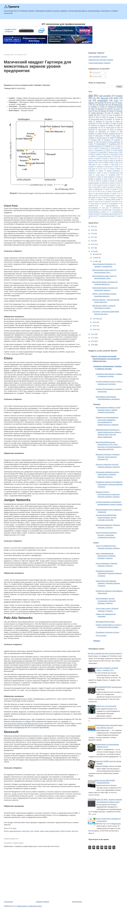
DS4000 (101, 103)
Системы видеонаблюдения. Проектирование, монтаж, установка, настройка (106, 517)
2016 (93, 241)
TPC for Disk (98, 185)
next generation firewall (107, 195)
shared (93, 199)
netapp (116, 101)
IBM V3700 (114, 164)
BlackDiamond (99, 150)
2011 (93, 338)
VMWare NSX (99, 189)
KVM (116, 166)
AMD (96, 148)
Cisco (31, 831)
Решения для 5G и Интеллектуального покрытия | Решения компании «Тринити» (108, 494)
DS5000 (119, 107)
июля (95, 322)
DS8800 (98, 154)
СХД (109, 105)
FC (119, 158)
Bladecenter (118, 105)
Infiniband (99, 166)
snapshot (100, 199)
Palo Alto (68, 831)
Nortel (90, 135)
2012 (93, 334)
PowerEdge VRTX (114, 174)
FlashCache (102, 131)
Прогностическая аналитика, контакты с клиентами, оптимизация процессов (106, 535)
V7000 (102, 107)
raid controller (105, 96)
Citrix (118, 127)
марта (95, 329)
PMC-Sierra (99, 135)
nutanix (118, 195)
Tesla (105, 185)
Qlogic (118, 121)
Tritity (118, 185)
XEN (98, 191)
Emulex (90, 158)
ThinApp (112, 185)
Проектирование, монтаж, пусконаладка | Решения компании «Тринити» (106, 601)
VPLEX (107, 189)
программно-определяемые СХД (111, 214)
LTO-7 (105, 168)
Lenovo (112, 168)
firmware (119, 111)
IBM (90, 95)
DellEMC (93, 156)
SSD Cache (116, 135)
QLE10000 (91, 177)
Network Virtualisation (113, 170)
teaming (104, 142)
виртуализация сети (94, 209)
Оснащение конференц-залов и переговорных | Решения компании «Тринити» (107, 474)
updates (110, 125)
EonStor (105, 158)
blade (114, 123)
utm (121, 201)
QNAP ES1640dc (109, 177)
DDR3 (92, 154)
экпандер (120, 216)
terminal (107, 201)
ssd (89, 100)
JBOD (90, 121)
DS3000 (94, 107)
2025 (93, 226)
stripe (96, 201)
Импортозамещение (112, 205)
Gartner (90, 162)
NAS (90, 111)
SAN (97, 117)
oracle (99, 197)
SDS (116, 179)
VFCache (110, 187)
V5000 (112, 137)
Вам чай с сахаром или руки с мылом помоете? (104, 653)
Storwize (102, 105)
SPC (92, 181)
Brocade (109, 119)
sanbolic (111, 117)
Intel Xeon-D (109, 166)
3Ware (119, 146)
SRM (107, 135)
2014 (93, 248)
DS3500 (111, 107)
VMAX (90, 189)
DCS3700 (91, 129)
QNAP (99, 177)
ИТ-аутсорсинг (101, 635)
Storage (103, 111)
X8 (94, 191)
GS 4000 (118, 160)
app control (117, 191)
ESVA (112, 129)
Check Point (25, 831)
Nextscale (91, 172)
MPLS (118, 168)
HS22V (106, 164)
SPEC (97, 181)
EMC (93, 109)
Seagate (112, 181)
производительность (95, 146)
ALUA (90, 148)
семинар (107, 146)
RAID (116, 98)
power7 (105, 197)
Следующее (8, 902)
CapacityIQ (93, 152)
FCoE (110, 115)
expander (117, 140)
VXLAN (114, 189)
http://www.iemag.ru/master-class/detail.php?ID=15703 (23, 723)
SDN (110, 179)
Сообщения (95, 73)
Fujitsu (111, 160)
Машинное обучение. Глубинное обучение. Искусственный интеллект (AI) (108, 457)
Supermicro (92, 123)
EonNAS (97, 158)
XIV (104, 191)
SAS (96, 111)
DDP (121, 152)
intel (109, 113)
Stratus (112, 183)
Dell (121, 154)
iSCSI (120, 123)
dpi (119, 193)
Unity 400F (97, 187)
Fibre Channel (92, 160)
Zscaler (109, 191)
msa (97, 142)
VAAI (104, 187)
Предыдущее (77, 902)
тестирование (93, 127)
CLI (102, 127)
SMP (121, 179)
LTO (99, 168)
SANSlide (98, 179)
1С (113, 146)
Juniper (42, 831)
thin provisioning (115, 142)
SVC (94, 105)
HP (108, 103)
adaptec (91, 103)
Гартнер (104, 203)
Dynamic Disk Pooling (105, 156)
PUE (105, 172)
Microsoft (104, 98)
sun (101, 201)
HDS (117, 162)
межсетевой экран (15, 831)
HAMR (106, 162)
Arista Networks (115, 148)
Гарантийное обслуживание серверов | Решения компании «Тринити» (108, 583)
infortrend (94, 125)
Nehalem (99, 121)
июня (95, 326)
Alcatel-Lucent (104, 148)
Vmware (119, 96)
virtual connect (95, 203)
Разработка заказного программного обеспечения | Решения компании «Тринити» (109, 484)
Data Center (102, 129)
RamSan (90, 179)
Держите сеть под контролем (105, 706)
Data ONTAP (114, 154)
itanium (90, 142)
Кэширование (100, 144)
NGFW (63, 831)
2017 (93, 237)
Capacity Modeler (117, 150)
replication (113, 197)
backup (90, 193)
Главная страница (42, 902)
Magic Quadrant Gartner (52, 831)
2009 (93, 345)
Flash (105, 160)
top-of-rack (115, 201)
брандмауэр (116, 207)
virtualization (102, 100)
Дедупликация (113, 203)
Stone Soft (75, 831)
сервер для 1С (92, 216)
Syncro (118, 183)
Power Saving (100, 174)
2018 (93, 233)
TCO (89, 185)
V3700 (104, 117)
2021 (93, 230)
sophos (90, 201)
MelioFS (117, 115)
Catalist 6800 (102, 152)
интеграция (117, 209)
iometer (117, 113)
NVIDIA (101, 170)
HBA (112, 162)
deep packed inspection (102, 193)
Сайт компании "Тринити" (97, 56)
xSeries (91, 115)
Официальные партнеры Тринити (100, 60)
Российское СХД (114, 144)
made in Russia (93, 195)
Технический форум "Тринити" (99, 63)
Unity (89, 187)
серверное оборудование (107, 216)
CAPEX (108, 150)
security (120, 197)
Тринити (119, 117)
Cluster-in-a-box (113, 152)
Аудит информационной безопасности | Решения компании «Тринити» (105, 556)
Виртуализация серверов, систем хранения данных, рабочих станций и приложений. (108, 410)
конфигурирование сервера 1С (98, 211)
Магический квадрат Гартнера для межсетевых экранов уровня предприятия (37, 66)
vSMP (118, 125)
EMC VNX (117, 156)
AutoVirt (110, 109)
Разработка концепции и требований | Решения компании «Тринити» (109, 573)
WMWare (119, 137)
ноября (96, 258)
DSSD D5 (105, 154)
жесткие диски (107, 209)
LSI (94, 98)
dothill (114, 193)
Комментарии (96, 76)
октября (96, 261)
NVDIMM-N (91, 170)
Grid (96, 162)
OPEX (99, 172)
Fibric (100, 160)
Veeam (107, 123)
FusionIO (113, 131)
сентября (96, 319)
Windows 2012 (96, 140)
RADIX (118, 177)
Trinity (100, 123)
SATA (105, 179)
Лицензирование (93, 207)
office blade (91, 197)
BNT (98, 115)
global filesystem (97, 113)
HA (101, 162)
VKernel (118, 187)
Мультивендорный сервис (105, 622)
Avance (90, 150)
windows (101, 109)
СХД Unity (105, 207)
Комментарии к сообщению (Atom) (29, 906)
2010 (93, 341)
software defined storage (113, 199)
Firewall (36, 831)
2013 (93, 251)
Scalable (104, 181)
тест (113, 103)
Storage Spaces (102, 137)
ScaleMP (91, 137)
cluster (111, 111)
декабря (96, 254)
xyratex (90, 144)
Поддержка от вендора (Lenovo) (107, 632)
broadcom (107, 140)
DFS (104, 115)
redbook (102, 125)
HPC (99, 164)
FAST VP (113, 158)
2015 (93, 244)
